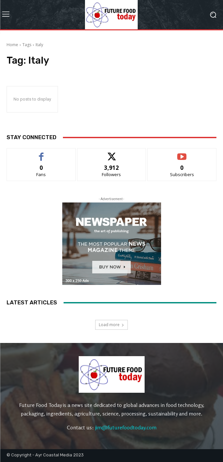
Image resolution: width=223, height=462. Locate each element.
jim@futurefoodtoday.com (125, 427)
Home (12, 44)
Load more (111, 324)
